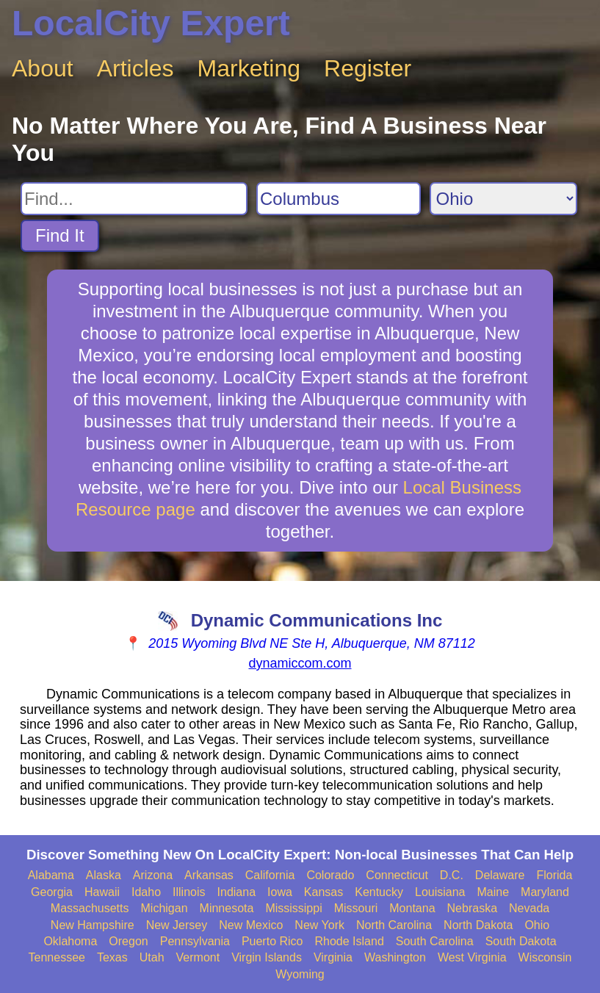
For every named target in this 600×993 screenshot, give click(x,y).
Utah (152, 957)
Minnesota (227, 908)
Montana (412, 908)
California (270, 875)
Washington (395, 957)
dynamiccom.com (299, 663)
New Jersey (177, 925)
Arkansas (209, 875)
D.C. (451, 875)
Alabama (51, 875)
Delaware (500, 875)
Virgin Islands (266, 957)
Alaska (103, 875)
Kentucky (379, 892)
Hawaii (102, 892)
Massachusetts (90, 908)
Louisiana (440, 892)
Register (367, 68)
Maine (493, 892)
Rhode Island (348, 941)
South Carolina (435, 941)
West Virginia (472, 957)
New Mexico (251, 925)
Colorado (330, 875)
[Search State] (503, 198)
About (42, 68)
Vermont (198, 957)
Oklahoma (70, 941)
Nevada (529, 908)
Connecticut (397, 875)
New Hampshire (92, 925)
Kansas (323, 892)
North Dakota (478, 925)
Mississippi (293, 908)
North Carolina (394, 925)
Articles (135, 68)
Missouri (356, 908)
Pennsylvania (195, 941)
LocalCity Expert (151, 23)
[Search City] (338, 198)
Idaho (146, 892)
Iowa (279, 892)
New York (319, 925)
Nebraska (472, 908)
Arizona (153, 875)
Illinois (189, 892)
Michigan (164, 908)
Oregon (128, 941)
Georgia (52, 892)
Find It (59, 235)
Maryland (545, 892)
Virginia (333, 957)
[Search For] (134, 198)
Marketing (249, 68)
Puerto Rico (272, 941)
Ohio (536, 925)
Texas (112, 957)
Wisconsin (545, 957)
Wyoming (300, 974)
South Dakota (521, 941)
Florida (554, 875)
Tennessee (57, 957)
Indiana (236, 892)
